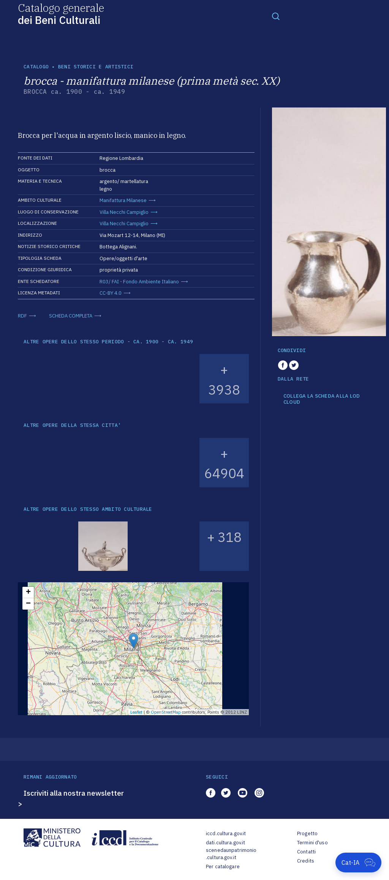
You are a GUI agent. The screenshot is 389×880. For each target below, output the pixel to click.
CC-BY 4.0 (111, 293)
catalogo (36, 66)
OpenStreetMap (166, 712)
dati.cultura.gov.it (225, 842)
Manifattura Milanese (123, 200)
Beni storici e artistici (95, 66)
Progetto (307, 833)
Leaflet (136, 712)
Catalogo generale (61, 13)
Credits (305, 861)
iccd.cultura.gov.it (226, 833)
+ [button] (28, 592)
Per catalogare (223, 866)
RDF (22, 316)
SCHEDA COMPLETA (70, 316)
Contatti (306, 851)
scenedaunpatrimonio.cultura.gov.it (231, 854)
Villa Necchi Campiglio (124, 212)
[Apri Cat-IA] (358, 862)
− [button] (28, 604)
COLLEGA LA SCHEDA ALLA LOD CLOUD (321, 399)
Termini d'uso (312, 842)
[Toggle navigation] (276, 16)
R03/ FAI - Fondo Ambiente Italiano (139, 281)
